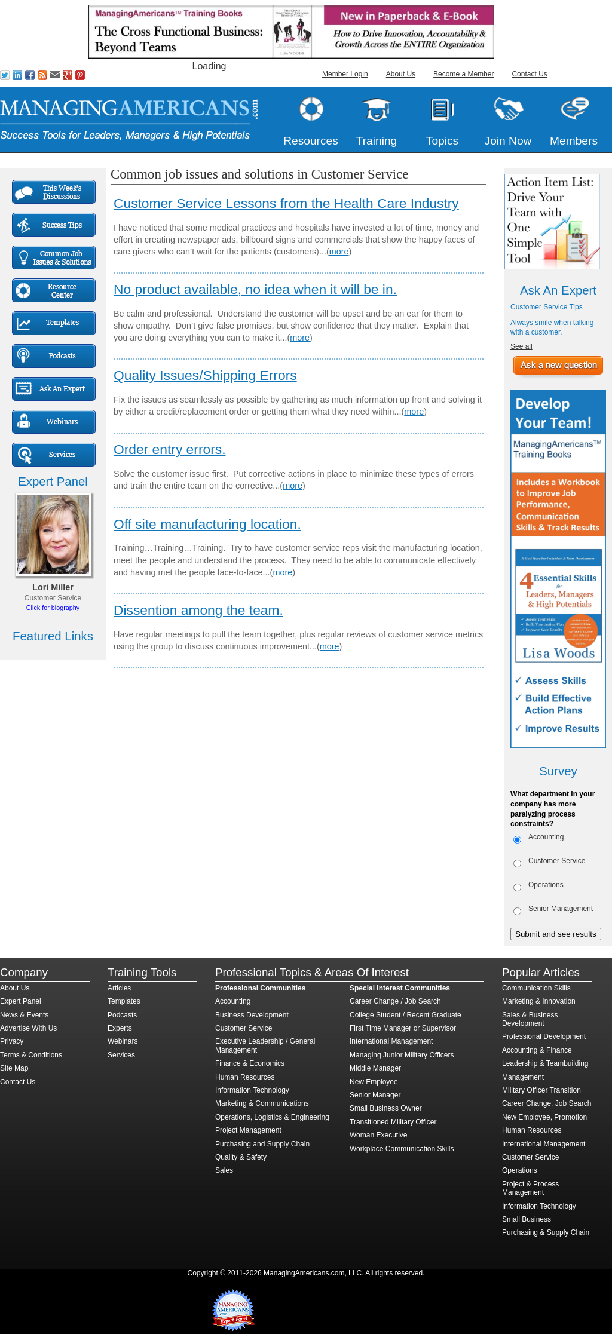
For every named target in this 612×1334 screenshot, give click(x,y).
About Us (400, 74)
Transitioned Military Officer (393, 1122)
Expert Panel (20, 1001)
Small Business (526, 1219)
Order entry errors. (169, 449)
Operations (546, 885)
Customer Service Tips (546, 307)
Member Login (345, 74)
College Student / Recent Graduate (405, 1015)
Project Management (248, 1130)
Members (574, 140)
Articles (119, 988)
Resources (310, 140)
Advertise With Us (28, 1028)
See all (521, 346)
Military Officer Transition (541, 1090)
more (339, 251)
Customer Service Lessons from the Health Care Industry (286, 203)
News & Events (24, 1015)
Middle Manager (375, 1068)
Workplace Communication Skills (402, 1149)
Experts (120, 1028)
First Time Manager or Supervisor (403, 1028)
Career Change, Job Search (546, 1103)
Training (376, 140)
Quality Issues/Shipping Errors (205, 375)
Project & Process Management (530, 1188)
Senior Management (560, 908)
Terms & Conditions (31, 1055)
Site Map (14, 1068)
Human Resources (244, 1077)
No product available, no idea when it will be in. (255, 289)
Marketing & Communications (262, 1103)
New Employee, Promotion (544, 1117)
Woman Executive (379, 1135)
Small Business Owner (386, 1108)
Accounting (546, 837)
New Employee (374, 1082)
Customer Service (556, 861)
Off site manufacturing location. (207, 524)
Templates (124, 1001)
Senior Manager (375, 1095)
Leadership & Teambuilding (545, 1063)
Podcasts (122, 1015)
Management (523, 1077)
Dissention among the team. (198, 610)
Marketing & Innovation (539, 1001)
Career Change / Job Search (395, 1001)
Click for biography (52, 607)
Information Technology (252, 1090)
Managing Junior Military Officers (402, 1055)
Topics (442, 140)
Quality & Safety (241, 1157)
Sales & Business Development (530, 1019)
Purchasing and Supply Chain (262, 1144)
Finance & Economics (249, 1063)
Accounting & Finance (537, 1050)
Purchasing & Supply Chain (545, 1232)
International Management (391, 1041)
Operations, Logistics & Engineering (272, 1117)
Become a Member (463, 74)
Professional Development (544, 1036)
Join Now (508, 140)
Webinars (122, 1041)
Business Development (252, 1015)
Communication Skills (536, 988)
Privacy (11, 1041)
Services (121, 1055)
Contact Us (529, 74)
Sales (224, 1170)
